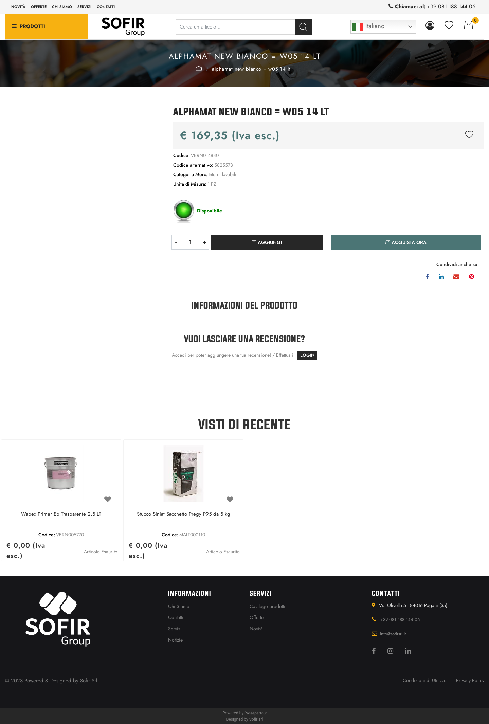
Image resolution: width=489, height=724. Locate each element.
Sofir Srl (88, 680)
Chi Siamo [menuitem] (178, 606)
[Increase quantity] (204, 242)
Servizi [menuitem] (84, 7)
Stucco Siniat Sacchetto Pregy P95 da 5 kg (183, 514)
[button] (303, 27)
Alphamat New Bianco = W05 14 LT (251, 69)
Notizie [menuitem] (175, 639)
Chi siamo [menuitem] (62, 7)
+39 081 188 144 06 (451, 7)
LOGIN (307, 355)
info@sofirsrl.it (393, 634)
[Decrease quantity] (175, 242)
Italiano (368, 26)
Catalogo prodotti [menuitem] (267, 606)
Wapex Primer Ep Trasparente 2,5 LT (61, 514)
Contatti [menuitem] (106, 7)
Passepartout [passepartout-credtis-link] (255, 713)
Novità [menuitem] (18, 7)
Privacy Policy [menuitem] (470, 680)
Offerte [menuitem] (39, 7)
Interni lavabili (198, 68)
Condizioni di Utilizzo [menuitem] (425, 680)
